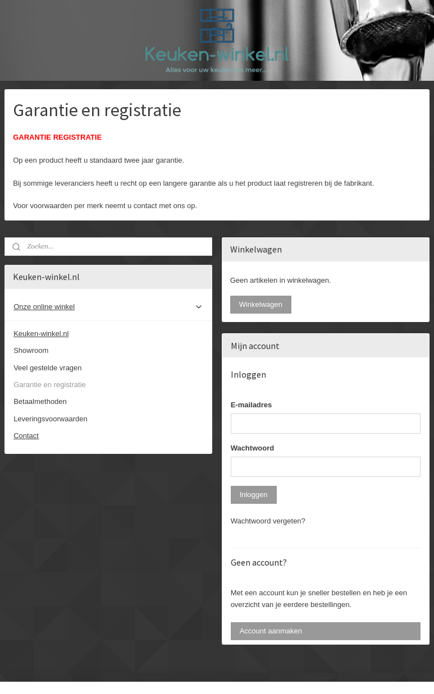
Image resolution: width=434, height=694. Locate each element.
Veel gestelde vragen (47, 368)
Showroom (30, 350)
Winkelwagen (260, 304)
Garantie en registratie (49, 384)
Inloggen (254, 494)
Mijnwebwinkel (331, 673)
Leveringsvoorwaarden (50, 419)
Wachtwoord (253, 448)
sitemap (187, 673)
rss (207, 673)
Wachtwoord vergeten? (268, 521)
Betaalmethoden (40, 401)
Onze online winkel (108, 306)
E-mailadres (251, 405)
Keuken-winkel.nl (40, 333)
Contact (26, 435)
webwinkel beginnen (244, 673)
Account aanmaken (271, 631)
